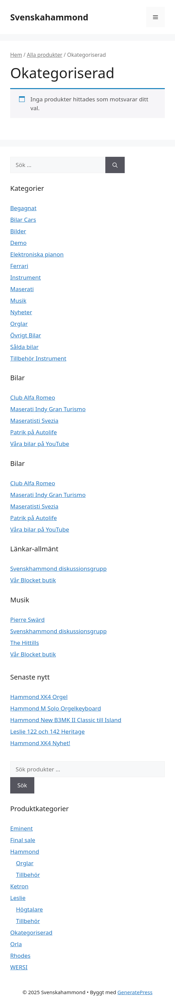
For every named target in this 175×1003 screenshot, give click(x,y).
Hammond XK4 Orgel (39, 697)
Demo (18, 243)
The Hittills (24, 643)
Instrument (25, 277)
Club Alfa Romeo (32, 397)
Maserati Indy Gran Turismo (48, 409)
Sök (22, 785)
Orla (16, 944)
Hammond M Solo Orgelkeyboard (55, 708)
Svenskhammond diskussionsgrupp (58, 568)
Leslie (17, 898)
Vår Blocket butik (33, 580)
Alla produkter (45, 54)
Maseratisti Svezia (34, 420)
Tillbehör (28, 875)
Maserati (22, 289)
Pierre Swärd (27, 619)
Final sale (22, 840)
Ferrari (19, 266)
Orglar (19, 324)
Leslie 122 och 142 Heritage (47, 731)
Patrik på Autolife (33, 432)
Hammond (24, 851)
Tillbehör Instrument (38, 358)
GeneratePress (135, 992)
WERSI (19, 967)
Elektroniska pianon (37, 254)
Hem (16, 54)
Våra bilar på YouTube (39, 444)
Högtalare (29, 909)
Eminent (21, 828)
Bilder (18, 231)
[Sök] (115, 165)
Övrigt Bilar (25, 335)
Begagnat (23, 208)
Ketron (19, 886)
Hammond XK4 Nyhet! (40, 743)
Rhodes (20, 955)
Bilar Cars (23, 219)
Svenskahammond (49, 17)
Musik (18, 300)
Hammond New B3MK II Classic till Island (65, 720)
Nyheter (21, 312)
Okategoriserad (31, 932)
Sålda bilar (24, 347)
